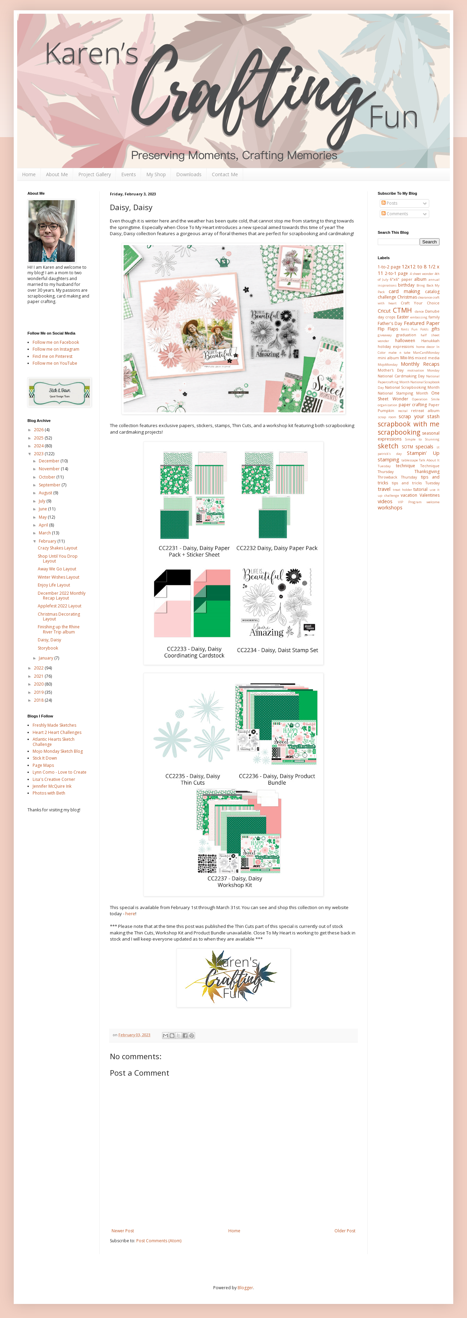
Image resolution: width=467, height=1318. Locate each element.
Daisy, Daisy (49, 640)
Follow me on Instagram (56, 349)
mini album (388, 357)
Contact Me (225, 174)
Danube (432, 311)
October (47, 477)
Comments (394, 214)
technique (405, 466)
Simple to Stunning (422, 439)
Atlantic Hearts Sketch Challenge (54, 741)
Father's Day (390, 323)
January (46, 658)
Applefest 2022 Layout (59, 606)
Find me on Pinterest (52, 356)
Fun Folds (420, 329)
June (43, 509)
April (44, 525)
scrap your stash (419, 416)
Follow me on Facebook (56, 342)
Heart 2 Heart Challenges (57, 732)
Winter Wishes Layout (58, 577)
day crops (386, 316)
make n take (399, 352)
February (48, 541)
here (130, 913)
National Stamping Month (403, 393)
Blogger (245, 1288)
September (50, 485)
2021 (39, 676)
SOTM (407, 447)
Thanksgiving (427, 471)
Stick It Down (45, 758)
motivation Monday (423, 370)
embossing (419, 317)
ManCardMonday (426, 352)
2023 (39, 454)
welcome (433, 502)
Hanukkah (430, 340)
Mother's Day (390, 370)
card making (404, 291)
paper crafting (413, 405)
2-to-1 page (396, 273)
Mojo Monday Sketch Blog (58, 751)
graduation (406, 334)
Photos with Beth (49, 793)
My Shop (156, 174)
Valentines (430, 495)
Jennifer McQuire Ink (52, 786)
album (420, 279)
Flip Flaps (388, 329)
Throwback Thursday (397, 477)
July (42, 501)
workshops (390, 507)
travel (384, 489)
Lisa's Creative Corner (54, 779)
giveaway (385, 335)
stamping (388, 459)
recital (403, 411)
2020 (39, 684)
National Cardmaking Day (401, 375)
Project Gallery (94, 174)
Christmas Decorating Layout (59, 616)
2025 (39, 438)
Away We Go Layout (57, 569)
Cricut (384, 310)
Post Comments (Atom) (158, 1241)
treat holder (402, 489)
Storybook (48, 648)
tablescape (409, 460)
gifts (435, 329)
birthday (406, 285)
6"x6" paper (401, 279)
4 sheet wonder (421, 273)
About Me (57, 174)
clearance (425, 297)
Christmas (407, 297)
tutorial (420, 489)
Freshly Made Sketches (54, 725)
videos (385, 501)
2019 (39, 692)
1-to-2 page (389, 267)
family (434, 316)
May (43, 517)
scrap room (387, 417)
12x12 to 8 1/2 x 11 (409, 269)
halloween (405, 340)
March (45, 533)
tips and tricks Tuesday (416, 482)
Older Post (344, 1231)
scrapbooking (399, 432)
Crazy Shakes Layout (57, 548)
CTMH (402, 310)
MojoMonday (388, 364)
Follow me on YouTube (55, 363)
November (50, 469)
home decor (425, 346)
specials (424, 446)
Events (128, 174)
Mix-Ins (407, 358)
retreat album (425, 410)
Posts (389, 203)
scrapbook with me (409, 423)
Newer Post (123, 1231)
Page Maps (43, 765)
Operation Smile (426, 399)
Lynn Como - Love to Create (60, 772)
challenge (387, 297)
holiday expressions (396, 346)
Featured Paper (422, 323)
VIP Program (409, 502)
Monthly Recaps (420, 364)
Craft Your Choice (420, 302)
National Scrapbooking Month (412, 387)
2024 (39, 446)
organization (387, 405)
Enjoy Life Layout (54, 585)
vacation (409, 495)
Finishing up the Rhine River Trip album (59, 629)
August (46, 493)
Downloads (189, 174)
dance (419, 311)
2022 (39, 668)
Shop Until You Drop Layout (58, 558)
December (49, 461)
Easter (403, 317)
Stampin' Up (423, 453)
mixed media (427, 357)
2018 (39, 700)
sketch (388, 445)
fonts (405, 329)
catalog (432, 291)
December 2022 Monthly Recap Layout (62, 595)
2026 (39, 430)
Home (29, 174)
